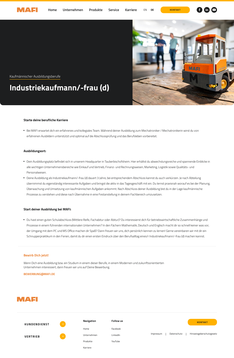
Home (52, 9)
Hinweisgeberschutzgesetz (203, 333)
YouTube (115, 341)
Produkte (96, 9)
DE (152, 10)
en (145, 10)
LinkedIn (115, 335)
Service (113, 9)
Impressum (156, 333)
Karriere (131, 9)
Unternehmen (73, 9)
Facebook (116, 329)
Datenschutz (176, 333)
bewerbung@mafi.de (39, 274)
